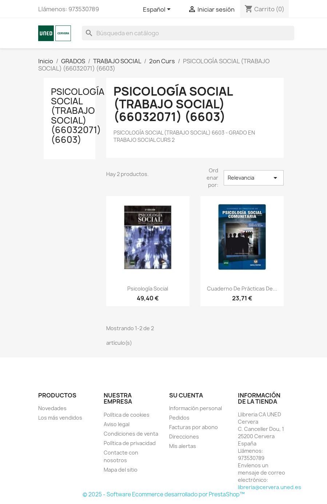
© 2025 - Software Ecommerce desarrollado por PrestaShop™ (164, 494)
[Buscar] (188, 33)
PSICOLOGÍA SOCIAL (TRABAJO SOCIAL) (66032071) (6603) (77, 115)
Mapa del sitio (120, 469)
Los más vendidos (60, 417)
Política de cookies (126, 414)
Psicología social (147, 288)
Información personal (195, 408)
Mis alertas (182, 446)
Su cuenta (186, 395)
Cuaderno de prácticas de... (242, 288)
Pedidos (179, 417)
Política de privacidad (130, 443)
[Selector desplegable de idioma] (158, 9)
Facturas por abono (193, 427)
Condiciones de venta (131, 433)
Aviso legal (116, 424)
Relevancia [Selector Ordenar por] (253, 177)
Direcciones (184, 436)
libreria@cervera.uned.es (269, 487)
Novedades (52, 408)
